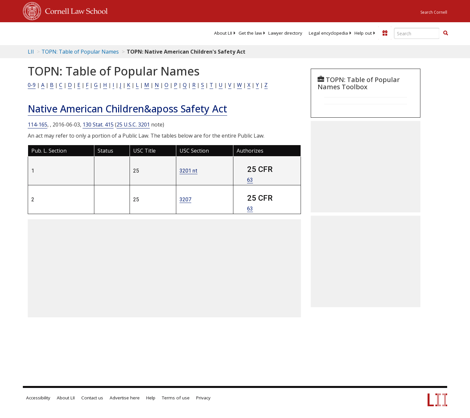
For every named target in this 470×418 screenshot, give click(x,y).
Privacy (203, 398)
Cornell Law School (74, 10)
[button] (445, 33)
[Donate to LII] (384, 33)
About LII (223, 33)
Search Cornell (433, 12)
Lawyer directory (285, 33)
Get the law (250, 33)
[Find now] (445, 33)
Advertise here (125, 398)
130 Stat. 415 (98, 124)
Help (150, 398)
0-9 (32, 85)
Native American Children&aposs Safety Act (127, 108)
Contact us (92, 398)
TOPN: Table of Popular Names (80, 51)
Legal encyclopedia (328, 33)
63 (250, 180)
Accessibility (38, 398)
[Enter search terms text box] (417, 33)
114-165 (37, 124)
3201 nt (188, 171)
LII (31, 51)
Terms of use (176, 398)
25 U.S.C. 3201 (133, 124)
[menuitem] (223, 33)
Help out (363, 33)
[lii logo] (96, 33)
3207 (185, 199)
